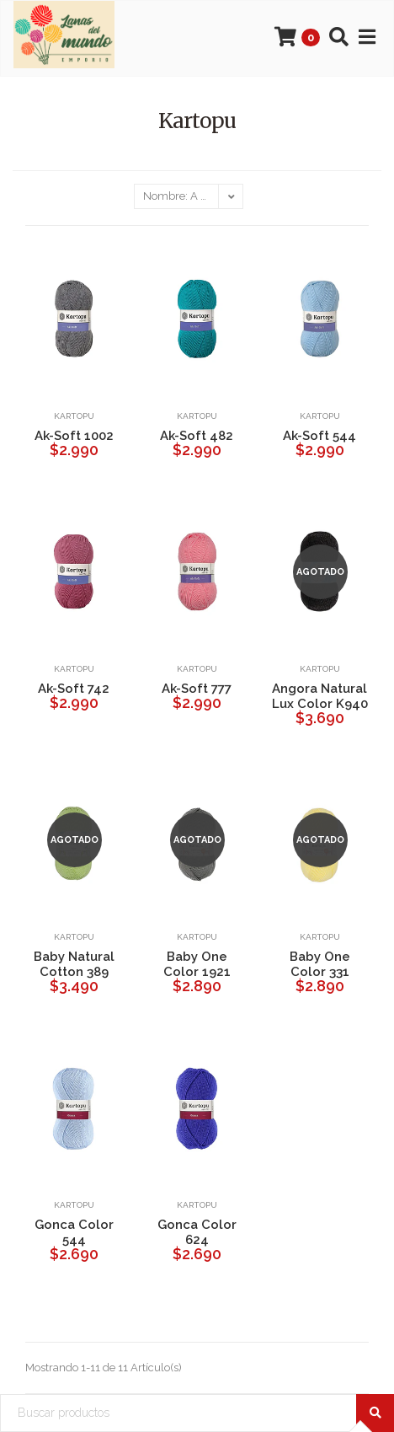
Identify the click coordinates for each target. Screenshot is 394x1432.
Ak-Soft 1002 (74, 435)
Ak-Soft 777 (197, 688)
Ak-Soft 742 (73, 688)
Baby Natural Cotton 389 (74, 964)
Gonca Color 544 (74, 1232)
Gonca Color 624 (197, 1232)
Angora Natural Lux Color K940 (320, 696)
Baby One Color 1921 (197, 964)
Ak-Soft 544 (319, 435)
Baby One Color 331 (320, 964)
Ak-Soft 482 (196, 435)
